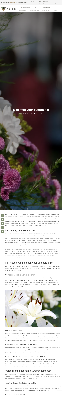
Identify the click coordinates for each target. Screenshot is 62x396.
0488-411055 (12, 2)
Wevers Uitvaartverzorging (12, 231)
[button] (34, 1)
